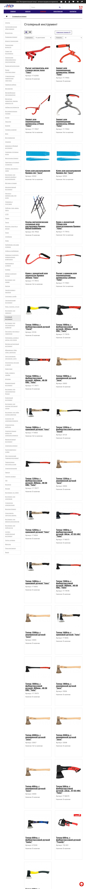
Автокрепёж (9, 89)
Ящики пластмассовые (10, 71)
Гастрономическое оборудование (11, 28)
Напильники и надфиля (9, 264)
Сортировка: (29, 37)
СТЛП (7, 214)
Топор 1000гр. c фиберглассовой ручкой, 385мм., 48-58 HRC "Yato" (67, 327)
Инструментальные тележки (11, 112)
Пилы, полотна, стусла (12, 307)
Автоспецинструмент (11, 158)
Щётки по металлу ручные (10, 275)
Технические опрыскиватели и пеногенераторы (10, 60)
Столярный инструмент (19, 16)
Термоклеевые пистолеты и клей (10, 463)
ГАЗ (6, 480)
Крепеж (7, 286)
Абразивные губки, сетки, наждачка (11, 351)
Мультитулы (9, 33)
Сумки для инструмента (9, 52)
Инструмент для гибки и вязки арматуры (12, 413)
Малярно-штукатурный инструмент (12, 345)
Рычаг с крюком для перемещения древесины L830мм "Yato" (66, 276)
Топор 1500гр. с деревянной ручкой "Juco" (35, 634)
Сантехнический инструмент (10, 301)
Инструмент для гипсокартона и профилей (10, 325)
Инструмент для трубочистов (10, 527)
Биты (6, 134)
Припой (7, 472)
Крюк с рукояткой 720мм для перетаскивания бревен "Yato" (68, 225)
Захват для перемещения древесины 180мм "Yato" (65, 71)
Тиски (7, 232)
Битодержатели (10, 138)
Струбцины (8, 237)
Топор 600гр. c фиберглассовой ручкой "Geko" (37, 839)
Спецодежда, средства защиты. (10, 514)
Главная (13, 11)
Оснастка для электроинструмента (11, 420)
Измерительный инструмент (10, 384)
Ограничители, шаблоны (9, 426)
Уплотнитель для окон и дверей (12, 364)
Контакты (73, 11)
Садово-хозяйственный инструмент (10, 534)
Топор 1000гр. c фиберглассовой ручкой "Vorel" (37, 326)
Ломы (7, 241)
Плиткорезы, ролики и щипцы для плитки (12, 339)
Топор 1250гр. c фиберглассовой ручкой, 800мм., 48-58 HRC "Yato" (36, 481)
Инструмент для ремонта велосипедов (12, 520)
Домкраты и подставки (9, 203)
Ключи (7, 117)
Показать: (59, 37)
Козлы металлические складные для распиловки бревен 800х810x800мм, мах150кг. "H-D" (36, 226)
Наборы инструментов (12, 107)
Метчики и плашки (11, 183)
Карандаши (8, 369)
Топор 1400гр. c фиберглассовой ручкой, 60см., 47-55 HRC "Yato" (68, 533)
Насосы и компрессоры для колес (10, 196)
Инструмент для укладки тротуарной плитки (11, 406)
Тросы (7, 222)
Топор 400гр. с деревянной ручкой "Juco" (35, 788)
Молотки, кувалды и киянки (11, 227)
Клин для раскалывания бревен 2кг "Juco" (37, 171)
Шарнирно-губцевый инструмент (11, 147)
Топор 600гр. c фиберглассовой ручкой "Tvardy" (68, 839)
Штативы (8, 379)
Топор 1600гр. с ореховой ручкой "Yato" (68, 633)
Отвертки (8, 142)
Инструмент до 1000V (12, 493)
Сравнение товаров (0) (63, 32)
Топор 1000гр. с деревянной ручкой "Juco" (66, 378)
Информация (58, 11)
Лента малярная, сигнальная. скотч (11, 357)
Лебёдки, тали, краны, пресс (12, 209)
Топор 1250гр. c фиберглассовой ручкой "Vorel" (68, 429)
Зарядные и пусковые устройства (12, 163)
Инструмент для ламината (10, 312)
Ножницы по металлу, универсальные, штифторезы (12, 257)
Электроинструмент (11, 446)
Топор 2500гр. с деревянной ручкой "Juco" (66, 737)
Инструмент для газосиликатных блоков (10, 392)
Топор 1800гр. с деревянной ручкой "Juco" (66, 685)
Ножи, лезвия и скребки (10, 374)
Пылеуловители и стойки (10, 451)
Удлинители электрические (10, 504)
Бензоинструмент (10, 509)
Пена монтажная (10, 548)
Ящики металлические (12, 66)
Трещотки (8, 121)
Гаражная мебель (10, 84)
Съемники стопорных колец (11, 153)
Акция (7, 552)
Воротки (7, 126)
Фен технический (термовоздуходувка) (12, 457)
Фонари (7, 488)
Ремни (7, 218)
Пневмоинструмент (11, 37)
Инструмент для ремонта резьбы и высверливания (10, 177)
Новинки (43, 11)
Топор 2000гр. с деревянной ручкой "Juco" (35, 737)
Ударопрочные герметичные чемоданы (10, 78)
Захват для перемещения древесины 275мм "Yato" (34, 122)
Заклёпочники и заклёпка (10, 291)
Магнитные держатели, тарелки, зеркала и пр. (11, 101)
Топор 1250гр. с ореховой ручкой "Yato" (37, 530)
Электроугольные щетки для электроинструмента (11, 433)
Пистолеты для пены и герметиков (12, 333)
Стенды (7, 23)
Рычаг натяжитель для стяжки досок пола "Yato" (37, 70)
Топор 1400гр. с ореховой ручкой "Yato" (37, 582)
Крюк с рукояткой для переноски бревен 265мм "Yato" (36, 275)
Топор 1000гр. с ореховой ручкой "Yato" (37, 428)
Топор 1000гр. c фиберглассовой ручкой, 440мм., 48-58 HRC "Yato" (36, 379)
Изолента (8, 484)
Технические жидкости (9, 46)
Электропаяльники (11, 468)
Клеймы (7, 269)
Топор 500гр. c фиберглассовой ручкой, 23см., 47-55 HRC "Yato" (68, 789)
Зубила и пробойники (12, 251)
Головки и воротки (10, 130)
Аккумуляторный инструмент (10, 441)
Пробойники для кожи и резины (12, 246)
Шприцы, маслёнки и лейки (11, 170)
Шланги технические (11, 41)
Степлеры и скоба (10, 296)
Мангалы (8, 544)
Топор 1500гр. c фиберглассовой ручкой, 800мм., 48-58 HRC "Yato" (67, 584)
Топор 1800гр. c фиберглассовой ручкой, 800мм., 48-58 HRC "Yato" (36, 686)
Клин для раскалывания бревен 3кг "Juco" (68, 171)
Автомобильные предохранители (10, 94)
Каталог (28, 11)
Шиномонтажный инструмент (10, 188)
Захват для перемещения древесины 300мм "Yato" (65, 122)
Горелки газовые (10, 476)
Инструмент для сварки (10, 281)
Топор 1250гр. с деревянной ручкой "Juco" (66, 480)
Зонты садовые (10, 540)
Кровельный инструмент (9, 399)
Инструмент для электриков (10, 498)
